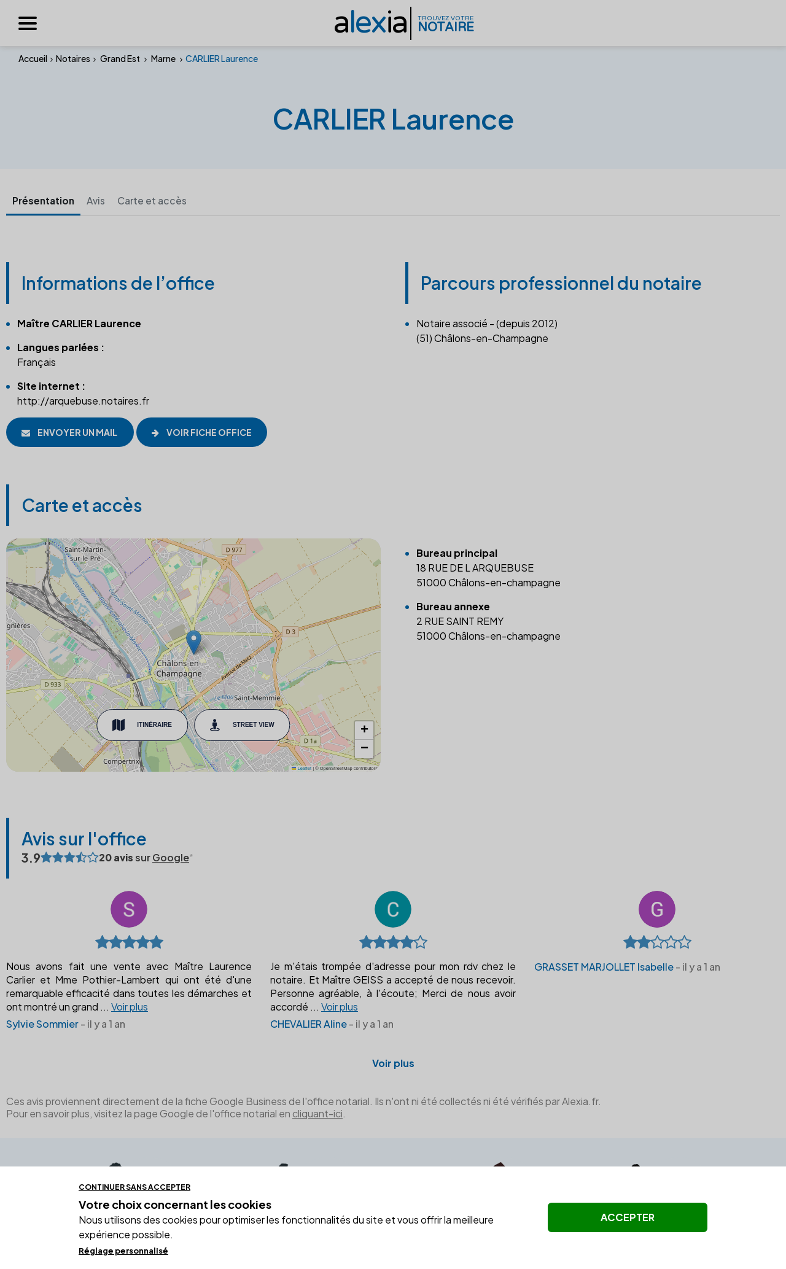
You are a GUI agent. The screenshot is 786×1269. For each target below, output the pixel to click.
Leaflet (301, 769)
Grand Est (120, 58)
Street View (242, 726)
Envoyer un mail (70, 432)
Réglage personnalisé (123, 1250)
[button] (193, 643)
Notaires (73, 58)
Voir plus (393, 1063)
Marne (163, 58)
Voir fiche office (211, 432)
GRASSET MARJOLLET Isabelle (604, 967)
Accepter (628, 1217)
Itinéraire (142, 726)
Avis (101, 200)
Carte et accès (158, 200)
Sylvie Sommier (42, 1024)
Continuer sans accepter (134, 1187)
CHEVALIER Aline (308, 1024)
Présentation (45, 200)
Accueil (32, 58)
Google (170, 858)
